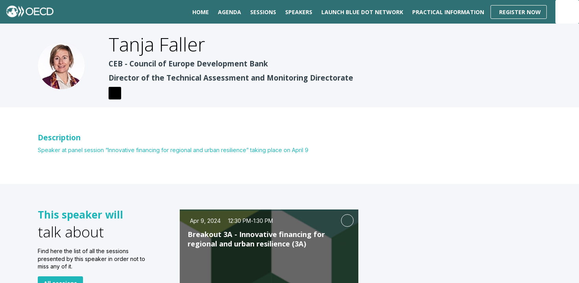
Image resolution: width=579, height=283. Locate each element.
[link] (199, 12)
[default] (261, 12)
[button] (518, 12)
